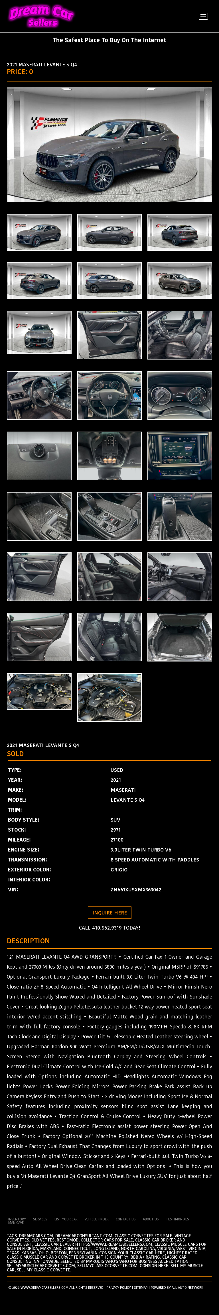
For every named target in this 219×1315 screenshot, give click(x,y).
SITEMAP (141, 1287)
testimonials (177, 1219)
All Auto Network (187, 1287)
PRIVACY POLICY (119, 1287)
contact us (126, 1219)
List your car (66, 1219)
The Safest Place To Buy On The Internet (109, 40)
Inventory (17, 1219)
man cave (16, 1222)
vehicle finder (97, 1219)
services (40, 1219)
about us (151, 1219)
